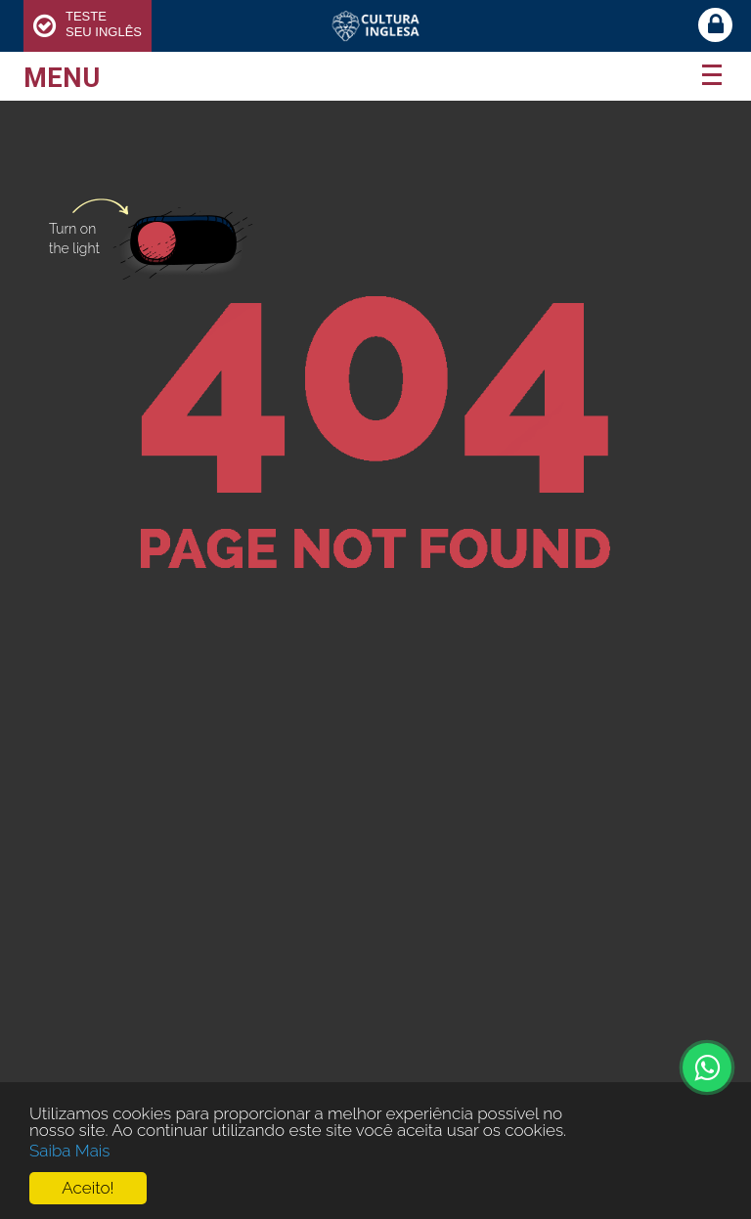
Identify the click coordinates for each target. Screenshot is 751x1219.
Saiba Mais (69, 1150)
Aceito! (87, 1188)
